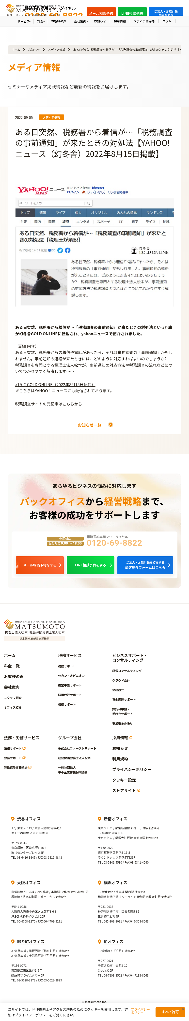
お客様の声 (14, 678)
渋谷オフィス (29, 821)
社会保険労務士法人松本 (74, 760)
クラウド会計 (121, 682)
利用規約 (120, 760)
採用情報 (122, 739)
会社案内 (12, 689)
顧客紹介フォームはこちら (145, 566)
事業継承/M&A (122, 725)
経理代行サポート (70, 697)
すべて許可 (170, 1012)
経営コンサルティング (127, 673)
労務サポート (15, 759)
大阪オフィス (29, 884)
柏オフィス (114, 943)
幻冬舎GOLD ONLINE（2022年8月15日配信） (55, 384)
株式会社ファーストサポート (77, 750)
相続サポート (67, 706)
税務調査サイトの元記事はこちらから (48, 404)
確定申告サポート (70, 687)
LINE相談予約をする (90, 566)
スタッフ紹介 (13, 700)
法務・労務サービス (21, 739)
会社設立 (118, 692)
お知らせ (34, 49)
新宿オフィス (115, 821)
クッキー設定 (124, 782)
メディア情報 (56, 49)
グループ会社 (69, 739)
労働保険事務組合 (18, 769)
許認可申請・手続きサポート (122, 713)
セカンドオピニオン (71, 677)
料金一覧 (12, 668)
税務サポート (67, 668)
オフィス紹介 (13, 709)
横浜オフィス (115, 884)
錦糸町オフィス (31, 943)
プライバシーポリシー (132, 771)
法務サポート (15, 750)
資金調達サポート (124, 701)
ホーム (16, 49)
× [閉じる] (183, 1009)
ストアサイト (126, 792)
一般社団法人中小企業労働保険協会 (73, 771)
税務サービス (70, 657)
